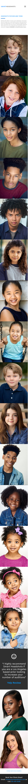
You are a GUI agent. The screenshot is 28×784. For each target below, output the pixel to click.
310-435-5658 (15, 771)
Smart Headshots (6, 778)
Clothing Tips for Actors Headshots (14, 761)
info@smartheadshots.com (15, 769)
